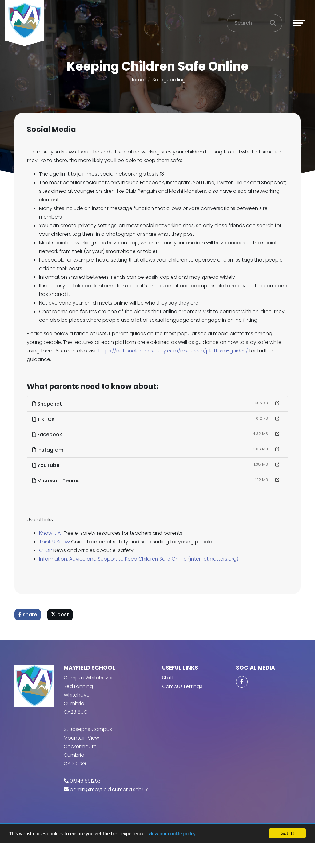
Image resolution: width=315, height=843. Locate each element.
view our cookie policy (172, 834)
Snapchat (47, 403)
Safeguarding (168, 79)
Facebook (48, 434)
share (28, 614)
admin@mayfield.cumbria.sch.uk (109, 789)
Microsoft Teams (56, 480)
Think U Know (55, 541)
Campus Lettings (182, 686)
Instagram (48, 449)
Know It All (52, 533)
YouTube (46, 465)
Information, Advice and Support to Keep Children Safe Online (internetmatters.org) (139, 558)
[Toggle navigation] (298, 23)
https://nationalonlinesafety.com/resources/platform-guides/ (174, 350)
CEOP (46, 550)
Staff (168, 677)
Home (137, 79)
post (61, 614)
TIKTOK (44, 419)
